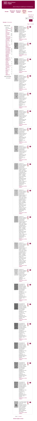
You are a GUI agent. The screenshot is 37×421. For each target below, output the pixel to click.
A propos (30, 11)
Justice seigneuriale (8, 74)
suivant (20, 416)
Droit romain (8, 48)
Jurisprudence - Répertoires (8, 38)
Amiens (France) (7, 62)
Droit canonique (7, 42)
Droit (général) (8, 30)
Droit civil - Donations (7, 64)
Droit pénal (7, 33)
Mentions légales (16, 418)
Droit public (7, 39)
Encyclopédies (8, 49)
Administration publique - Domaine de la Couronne (8, 59)
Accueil (6, 11)
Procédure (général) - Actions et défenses (7, 55)
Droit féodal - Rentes (8, 70)
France (7, 29)
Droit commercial (7, 32)
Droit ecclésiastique (8, 36)
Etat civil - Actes (7, 72)
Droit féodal (7, 34)
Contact (21, 418)
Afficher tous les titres (24, 11)
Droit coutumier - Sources (8, 66)
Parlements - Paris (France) (8, 52)
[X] (11, 27)
